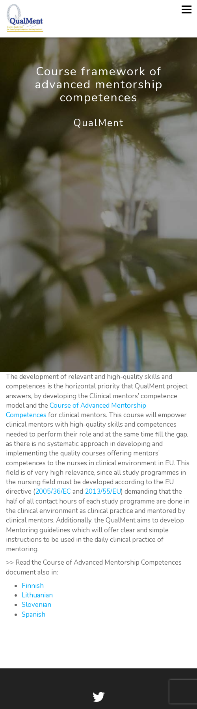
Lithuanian (37, 595)
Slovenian (36, 604)
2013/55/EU (103, 491)
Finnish (33, 585)
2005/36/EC (53, 491)
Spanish (33, 614)
